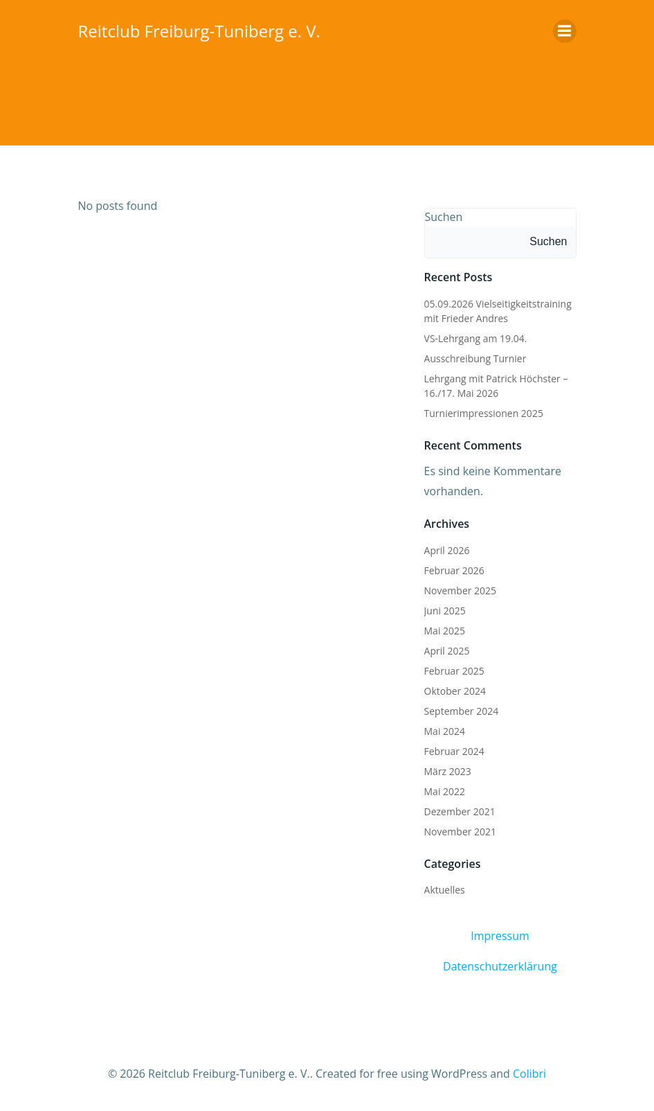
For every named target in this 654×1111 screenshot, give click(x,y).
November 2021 (460, 831)
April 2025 (447, 650)
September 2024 (461, 711)
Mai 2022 (445, 791)
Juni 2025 (445, 610)
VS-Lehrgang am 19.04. (475, 338)
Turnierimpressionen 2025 (483, 413)
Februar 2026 (454, 570)
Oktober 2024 (455, 690)
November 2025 (460, 590)
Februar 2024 (454, 751)
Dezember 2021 (460, 811)
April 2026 (447, 550)
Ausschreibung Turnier (475, 358)
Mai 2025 (445, 630)
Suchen (444, 216)
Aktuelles (444, 889)
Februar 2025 (454, 670)
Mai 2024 (445, 731)
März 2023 (447, 771)
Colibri (529, 1073)
